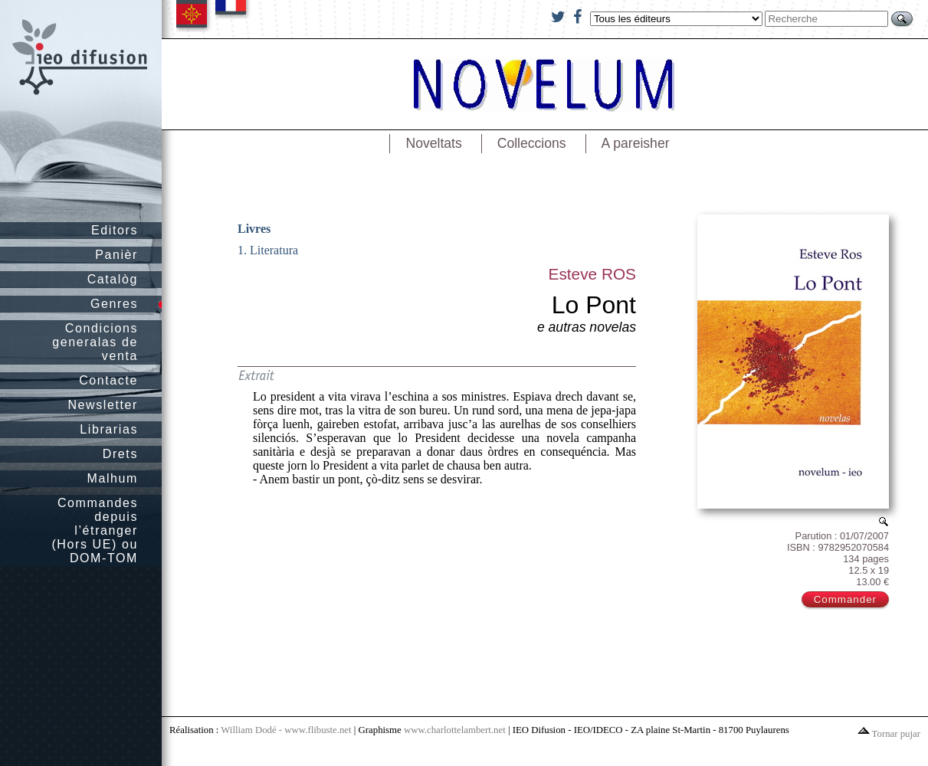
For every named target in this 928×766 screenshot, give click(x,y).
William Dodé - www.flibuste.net (286, 730)
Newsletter (102, 404)
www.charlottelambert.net (455, 730)
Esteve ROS (592, 274)
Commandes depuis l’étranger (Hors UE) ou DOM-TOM (94, 530)
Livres (254, 228)
